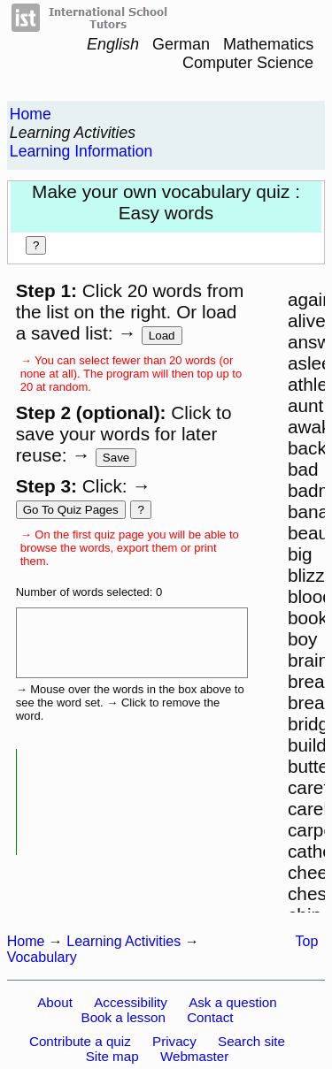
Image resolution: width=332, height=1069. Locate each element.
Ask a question (233, 1002)
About (55, 1002)
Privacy (174, 1041)
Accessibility (130, 1002)
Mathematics (268, 44)
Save (116, 457)
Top (307, 941)
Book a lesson (123, 1017)
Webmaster (194, 1056)
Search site (251, 1041)
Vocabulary (42, 957)
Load (162, 335)
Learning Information (81, 151)
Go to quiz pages (71, 509)
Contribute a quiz (80, 1041)
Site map (112, 1056)
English (113, 44)
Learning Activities (72, 132)
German (181, 44)
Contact (210, 1017)
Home (30, 114)
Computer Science (247, 63)
